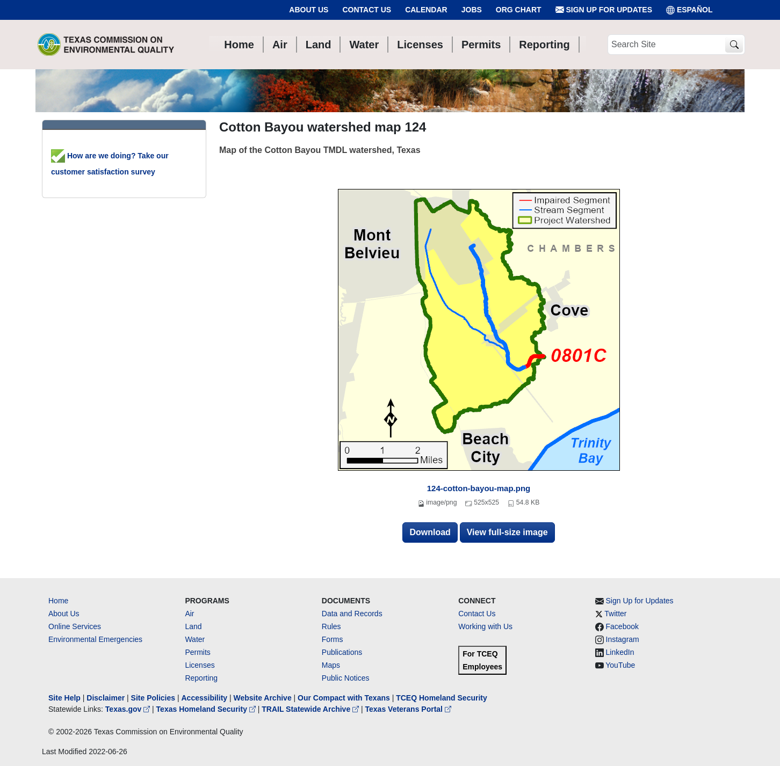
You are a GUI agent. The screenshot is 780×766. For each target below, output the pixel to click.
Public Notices (346, 678)
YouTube (620, 665)
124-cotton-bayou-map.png (479, 488)
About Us (308, 9)
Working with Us (485, 626)
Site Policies (153, 698)
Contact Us (366, 9)
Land (193, 626)
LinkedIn (620, 652)
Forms (332, 639)
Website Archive (263, 698)
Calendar (426, 9)
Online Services (74, 626)
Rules (331, 626)
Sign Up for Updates (603, 9)
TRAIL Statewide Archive (311, 709)
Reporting (201, 678)
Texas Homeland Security (207, 709)
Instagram (622, 639)
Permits (197, 652)
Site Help (64, 698)
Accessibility (205, 698)
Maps (331, 665)
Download (429, 532)
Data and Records (352, 613)
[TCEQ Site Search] (734, 45)
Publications (342, 652)
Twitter (615, 613)
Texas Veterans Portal (408, 709)
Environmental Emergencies (95, 639)
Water (195, 639)
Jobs (471, 9)
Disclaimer (105, 698)
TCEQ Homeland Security (441, 698)
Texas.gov (128, 709)
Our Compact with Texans (344, 698)
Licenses (199, 665)
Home (58, 600)
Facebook (622, 626)
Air (189, 613)
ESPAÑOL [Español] (689, 9)
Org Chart (518, 9)
